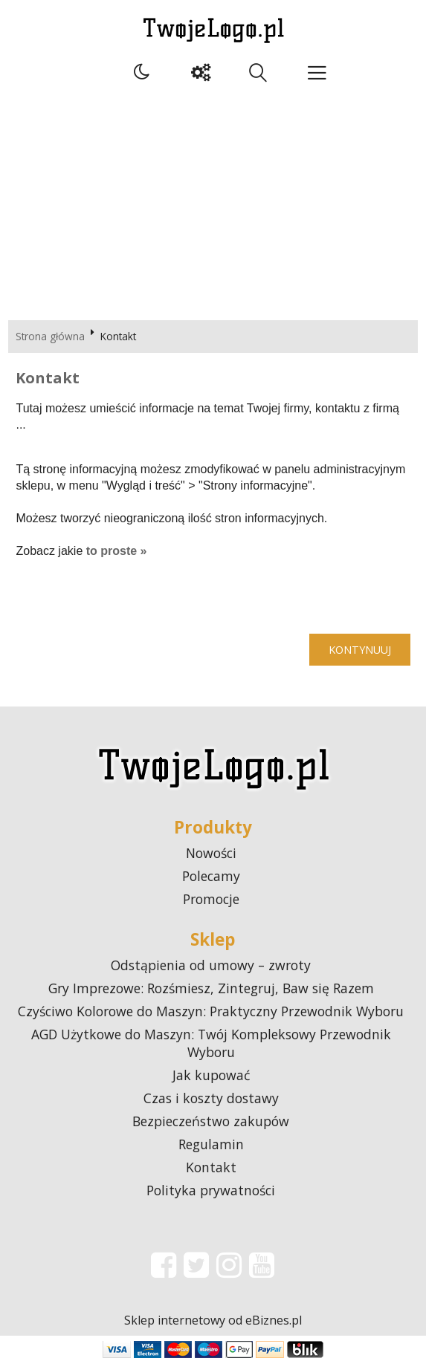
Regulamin (211, 1144)
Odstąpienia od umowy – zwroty (211, 965)
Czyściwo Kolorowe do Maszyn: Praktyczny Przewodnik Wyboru (211, 1011)
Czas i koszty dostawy (211, 1098)
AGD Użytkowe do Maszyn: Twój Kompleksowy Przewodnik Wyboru (211, 1043)
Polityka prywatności (210, 1190)
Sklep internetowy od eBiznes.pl (213, 1320)
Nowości (211, 853)
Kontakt (211, 1167)
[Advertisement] (213, 201)
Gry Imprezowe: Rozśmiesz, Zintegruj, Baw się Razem (211, 988)
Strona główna (50, 336)
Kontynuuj (360, 650)
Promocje (211, 899)
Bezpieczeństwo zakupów (210, 1121)
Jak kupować (211, 1075)
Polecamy (211, 876)
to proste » (116, 551)
